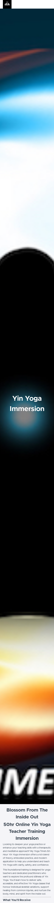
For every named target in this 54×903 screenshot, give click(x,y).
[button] (49, 4)
